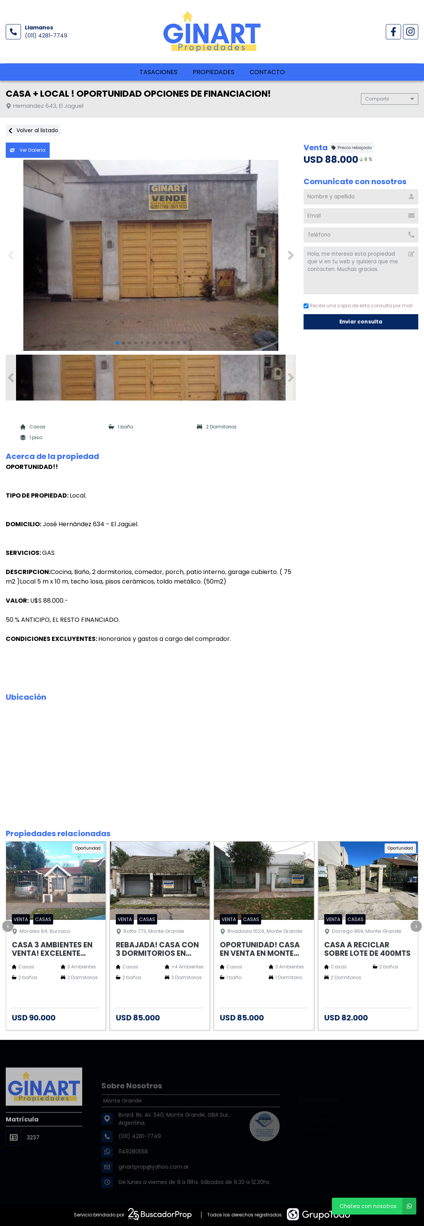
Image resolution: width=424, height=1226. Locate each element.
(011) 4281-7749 (46, 35)
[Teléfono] (361, 235)
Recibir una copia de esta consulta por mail (358, 305)
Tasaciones (158, 72)
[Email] (361, 216)
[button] (291, 255)
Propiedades (213, 72)
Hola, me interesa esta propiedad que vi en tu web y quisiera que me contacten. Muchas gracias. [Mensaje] (361, 270)
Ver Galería (27, 150)
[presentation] (7, 926)
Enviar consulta (361, 321)
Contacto (267, 72)
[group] (151, 255)
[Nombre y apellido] (361, 196)
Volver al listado (33, 130)
